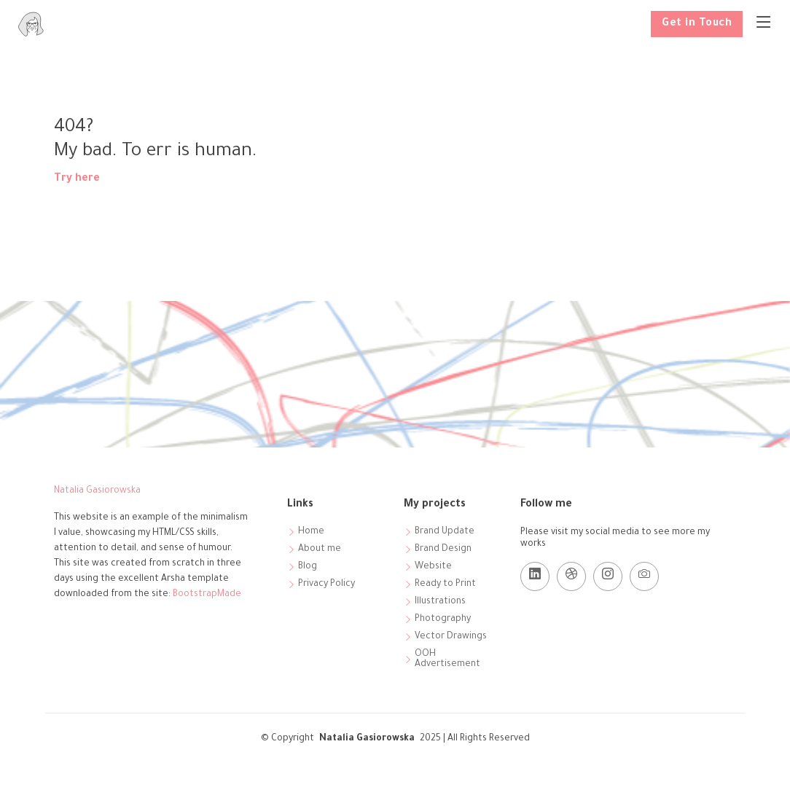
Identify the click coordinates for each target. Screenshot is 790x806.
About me (319, 549)
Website (433, 567)
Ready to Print (445, 584)
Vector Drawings (451, 637)
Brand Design (443, 549)
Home (311, 532)
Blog (307, 567)
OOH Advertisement (447, 659)
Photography (443, 619)
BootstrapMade (207, 595)
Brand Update (444, 532)
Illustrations (440, 602)
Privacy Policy (326, 584)
